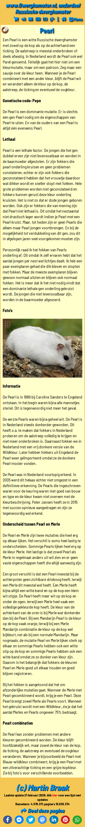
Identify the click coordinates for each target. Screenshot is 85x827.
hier (55, 795)
